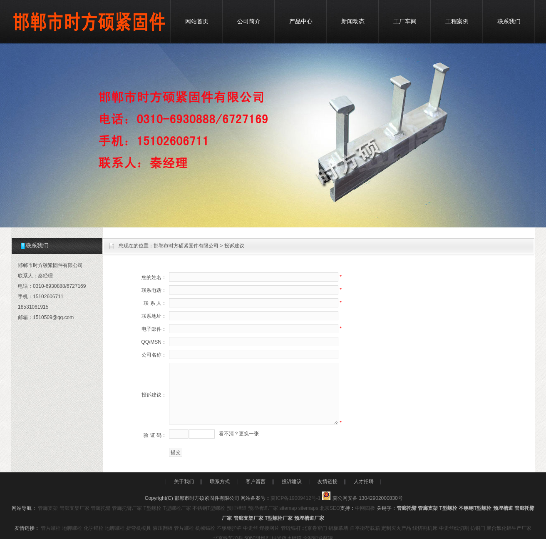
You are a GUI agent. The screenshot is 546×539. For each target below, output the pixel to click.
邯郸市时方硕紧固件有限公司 (186, 246)
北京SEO (330, 508)
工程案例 (457, 21)
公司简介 (249, 21)
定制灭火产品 (396, 528)
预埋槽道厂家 (263, 508)
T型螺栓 (152, 508)
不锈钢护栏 (229, 528)
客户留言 (256, 481)
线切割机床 (424, 528)
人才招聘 (364, 481)
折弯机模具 (138, 528)
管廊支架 (48, 508)
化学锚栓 (94, 528)
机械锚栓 (205, 528)
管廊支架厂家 (74, 508)
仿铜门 (477, 528)
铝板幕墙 (338, 528)
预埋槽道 (237, 508)
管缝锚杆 (291, 528)
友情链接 (328, 481)
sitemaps (308, 508)
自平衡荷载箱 (365, 528)
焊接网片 (269, 528)
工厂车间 (405, 21)
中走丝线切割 (454, 528)
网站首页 (196, 21)
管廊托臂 (101, 508)
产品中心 (301, 21)
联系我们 (509, 21)
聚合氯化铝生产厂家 (508, 528)
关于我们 (184, 481)
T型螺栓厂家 (177, 508)
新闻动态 (353, 21)
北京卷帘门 (314, 528)
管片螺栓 (51, 528)
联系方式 (220, 481)
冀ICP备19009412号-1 (295, 498)
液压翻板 (163, 528)
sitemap (288, 508)
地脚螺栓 (72, 528)
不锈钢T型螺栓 (208, 508)
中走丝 (250, 528)
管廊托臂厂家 (127, 508)
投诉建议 (292, 481)
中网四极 (365, 508)
